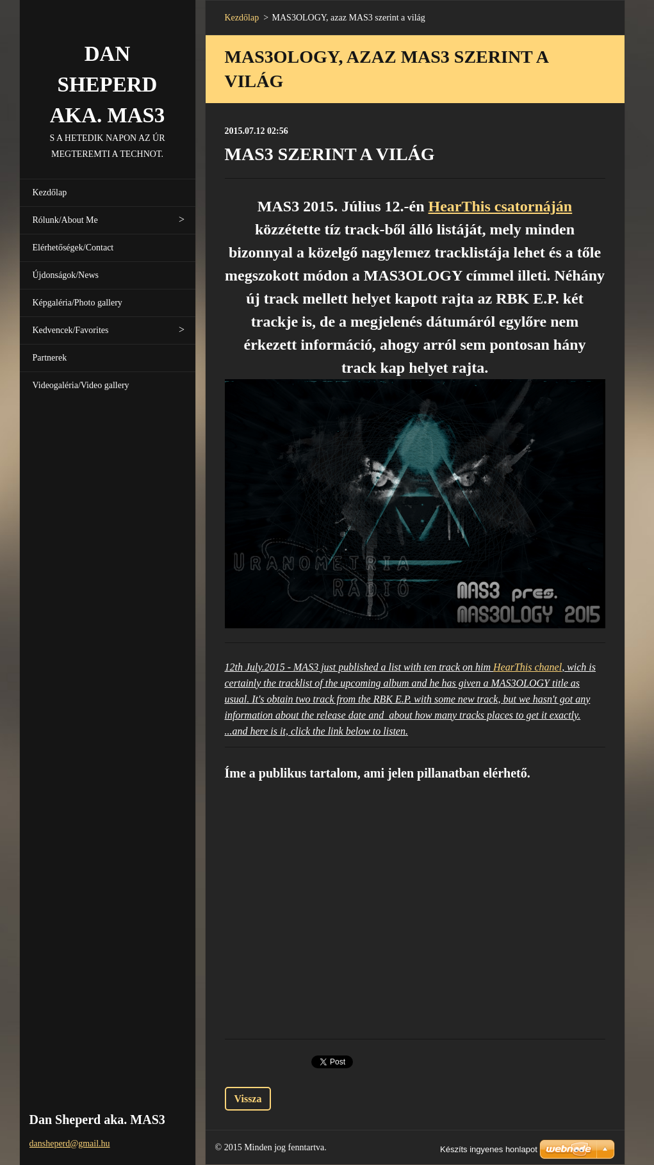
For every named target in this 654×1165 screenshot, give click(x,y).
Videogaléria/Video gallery (81, 385)
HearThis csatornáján (501, 206)
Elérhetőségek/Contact (73, 247)
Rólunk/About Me (65, 220)
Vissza (248, 1098)
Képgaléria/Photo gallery (77, 302)
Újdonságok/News (66, 275)
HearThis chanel (527, 667)
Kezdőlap (50, 192)
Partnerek (50, 358)
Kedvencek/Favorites (71, 330)
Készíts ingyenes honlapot (488, 1149)
